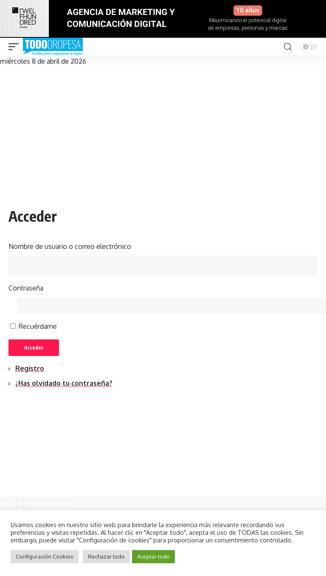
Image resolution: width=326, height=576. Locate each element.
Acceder (35, 349)
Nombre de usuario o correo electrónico (69, 246)
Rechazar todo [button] (106, 556)
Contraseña (25, 288)
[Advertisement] (163, 130)
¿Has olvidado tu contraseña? (63, 385)
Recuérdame (38, 327)
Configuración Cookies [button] (44, 556)
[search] (288, 47)
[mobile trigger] (15, 47)
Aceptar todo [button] (153, 556)
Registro (29, 370)
